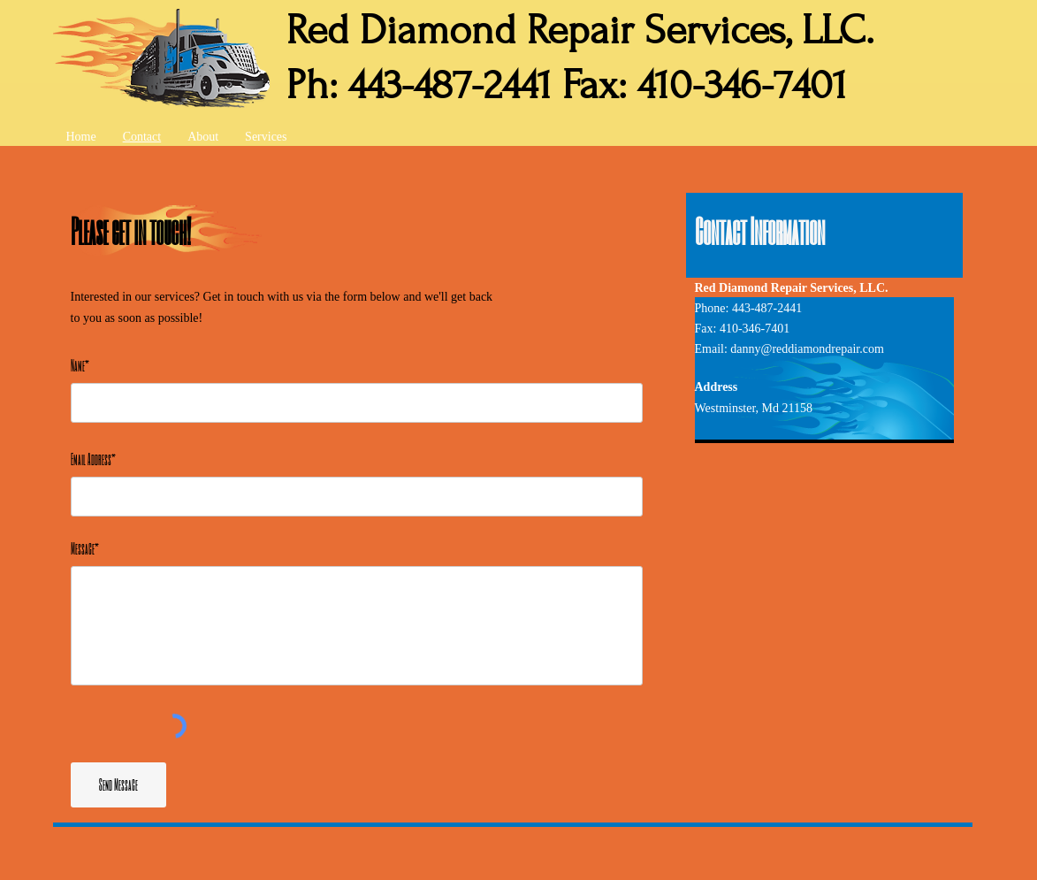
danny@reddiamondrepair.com (806, 349)
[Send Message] (118, 784)
